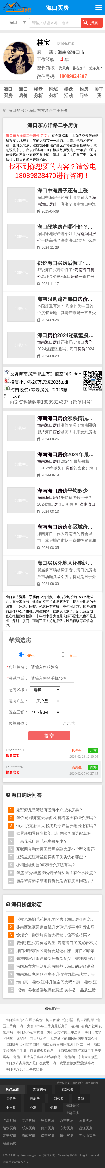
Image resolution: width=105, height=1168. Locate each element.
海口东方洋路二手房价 (64, 1032)
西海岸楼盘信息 (42, 1051)
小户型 (11, 1108)
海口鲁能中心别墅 (60, 1020)
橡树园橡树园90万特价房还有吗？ (46, 865)
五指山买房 (87, 1136)
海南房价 (78, 1082)
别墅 (81, 1099)
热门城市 (12, 1090)
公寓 (33, 1108)
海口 (13, 22)
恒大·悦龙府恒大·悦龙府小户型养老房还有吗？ (56, 825)
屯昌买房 (9, 1143)
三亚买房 (85, 1121)
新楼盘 (59, 1099)
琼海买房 (47, 1121)
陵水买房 (9, 1128)
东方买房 (66, 1128)
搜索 (90, 22)
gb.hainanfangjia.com (29, 1155)
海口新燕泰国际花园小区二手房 (67, 1045)
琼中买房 (66, 1136)
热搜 (53, 1108)
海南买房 (28, 1136)
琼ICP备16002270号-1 (15, 1161)
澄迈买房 (72, 1113)
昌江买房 (85, 1128)
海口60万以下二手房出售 (24, 1069)
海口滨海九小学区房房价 (24, 1020)
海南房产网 (91, 1082)
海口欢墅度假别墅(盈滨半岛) (74, 1063)
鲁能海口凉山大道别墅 (81, 1057)
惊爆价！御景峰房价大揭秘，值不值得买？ (53, 935)
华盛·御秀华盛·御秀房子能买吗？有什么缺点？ (56, 872)
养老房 (35, 1099)
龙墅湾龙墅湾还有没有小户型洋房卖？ (49, 810)
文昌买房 (28, 1121)
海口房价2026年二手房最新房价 (44, 1026)
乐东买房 (28, 1128)
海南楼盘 (67, 1090)
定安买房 (9, 1136)
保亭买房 (47, 1136)
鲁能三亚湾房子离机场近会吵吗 (37, 1057)
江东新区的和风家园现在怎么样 (74, 1038)
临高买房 (9, 1121)
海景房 (11, 1099)
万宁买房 (66, 1121)
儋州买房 (47, 1128)
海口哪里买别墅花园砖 (23, 1045)
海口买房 (16, 110)
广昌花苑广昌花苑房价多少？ (41, 841)
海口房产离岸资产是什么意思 (28, 1063)
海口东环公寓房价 (30, 1032)
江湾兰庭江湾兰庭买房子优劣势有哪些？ (51, 857)
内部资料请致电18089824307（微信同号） (52, 402)
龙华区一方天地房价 (32, 1038)
